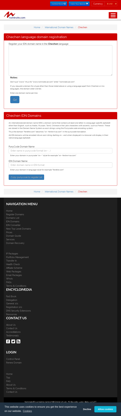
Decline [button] (87, 409)
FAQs (9, 282)
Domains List (12, 218)
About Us (11, 325)
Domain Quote (13, 236)
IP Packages (12, 253)
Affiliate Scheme (14, 268)
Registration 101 (14, 307)
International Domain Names (59, 27)
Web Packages (13, 271)
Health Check (13, 264)
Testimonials (12, 335)
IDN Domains (12, 221)
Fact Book (11, 296)
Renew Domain (14, 362)
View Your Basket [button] (79, 4)
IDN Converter (13, 225)
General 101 (12, 303)
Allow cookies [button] (105, 409)
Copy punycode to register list (26, 177)
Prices (9, 232)
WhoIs (9, 278)
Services (10, 239)
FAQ (8, 381)
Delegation (11, 300)
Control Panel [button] (58, 4)
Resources (11, 314)
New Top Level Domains (18, 229)
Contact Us (11, 328)
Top (8, 377)
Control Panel (13, 359)
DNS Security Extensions (18, 310)
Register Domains (15, 214)
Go (15, 99)
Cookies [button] (27, 411)
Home (37, 27)
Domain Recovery (15, 243)
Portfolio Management (17, 257)
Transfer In (11, 260)
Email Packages (14, 275)
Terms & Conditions (16, 286)
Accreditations (13, 332)
